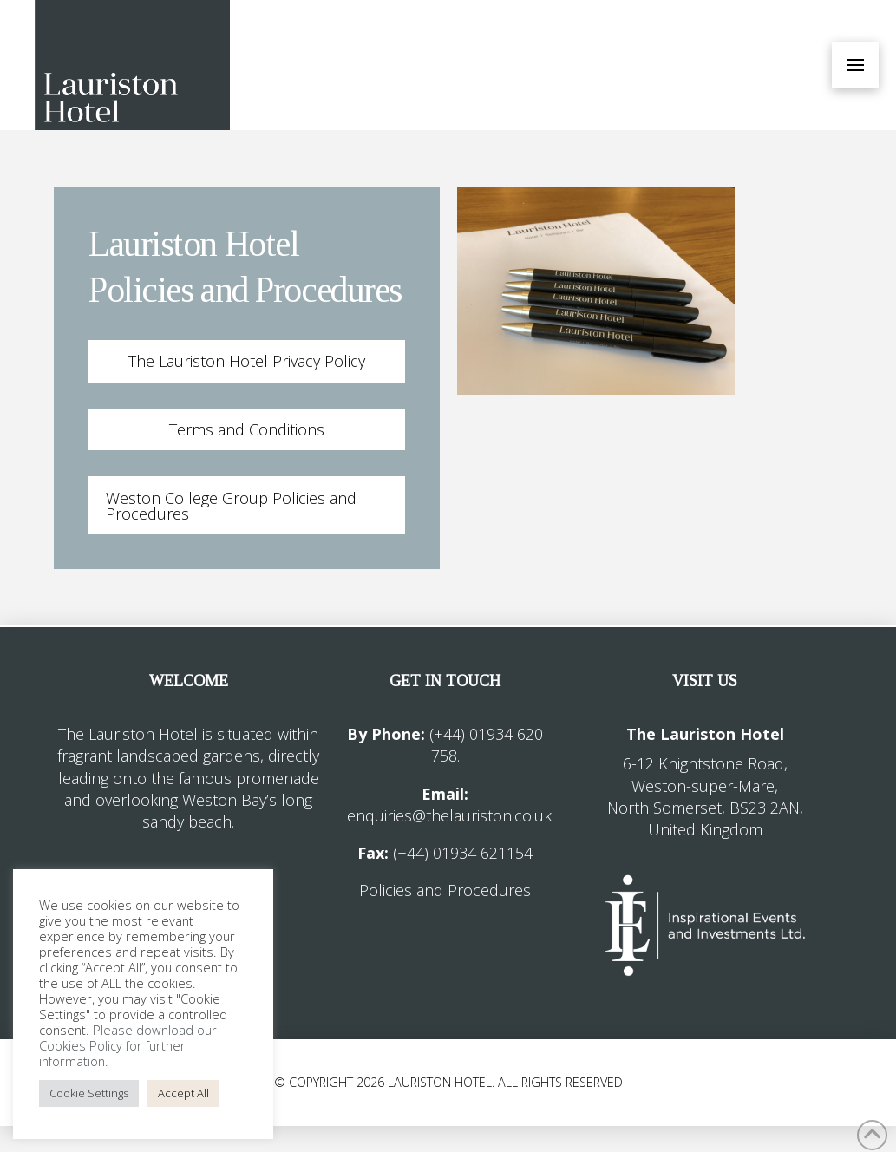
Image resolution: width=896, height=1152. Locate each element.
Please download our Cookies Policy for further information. (128, 1045)
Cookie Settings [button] (88, 1093)
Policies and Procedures (445, 890)
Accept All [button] (183, 1093)
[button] (855, 65)
